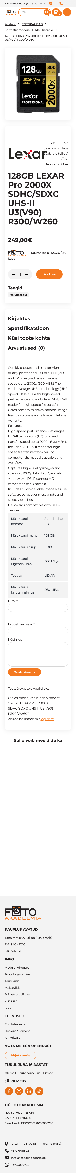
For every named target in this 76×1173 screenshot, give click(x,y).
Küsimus (38, 652)
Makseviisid (13, 988)
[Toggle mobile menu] (67, 12)
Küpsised (11, 1001)
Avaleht (10, 24)
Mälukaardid (44, 30)
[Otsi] (47, 12)
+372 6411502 (61, 4)
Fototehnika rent (16, 1024)
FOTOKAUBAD (32, 24)
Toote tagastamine (18, 974)
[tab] (19, 319)
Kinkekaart (12, 1038)
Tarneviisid (12, 981)
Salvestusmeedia (17, 30)
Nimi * (38, 605)
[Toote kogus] (20, 274)
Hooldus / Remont (17, 1031)
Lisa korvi (49, 274)
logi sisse (47, 719)
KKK (8, 1008)
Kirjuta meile (20, 1055)
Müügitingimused (17, 967)
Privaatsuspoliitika (17, 994)
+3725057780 (17, 1165)
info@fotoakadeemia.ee (51, 4)
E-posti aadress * (38, 628)
